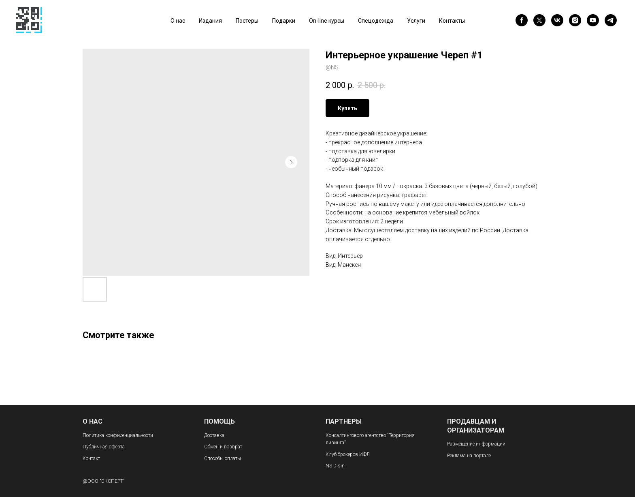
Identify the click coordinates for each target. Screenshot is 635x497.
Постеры (247, 20)
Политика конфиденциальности (118, 435)
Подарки (283, 20)
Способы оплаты (222, 458)
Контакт (91, 458)
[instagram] (575, 20)
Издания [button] (210, 20)
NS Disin (335, 466)
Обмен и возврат (223, 447)
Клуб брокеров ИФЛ (348, 454)
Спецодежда (375, 20)
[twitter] (539, 20)
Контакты (452, 20)
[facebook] (522, 20)
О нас (177, 20)
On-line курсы (326, 20)
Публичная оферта (104, 447)
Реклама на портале (469, 455)
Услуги (416, 20)
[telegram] (611, 20)
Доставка (214, 435)
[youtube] (593, 20)
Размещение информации (476, 444)
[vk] (557, 20)
